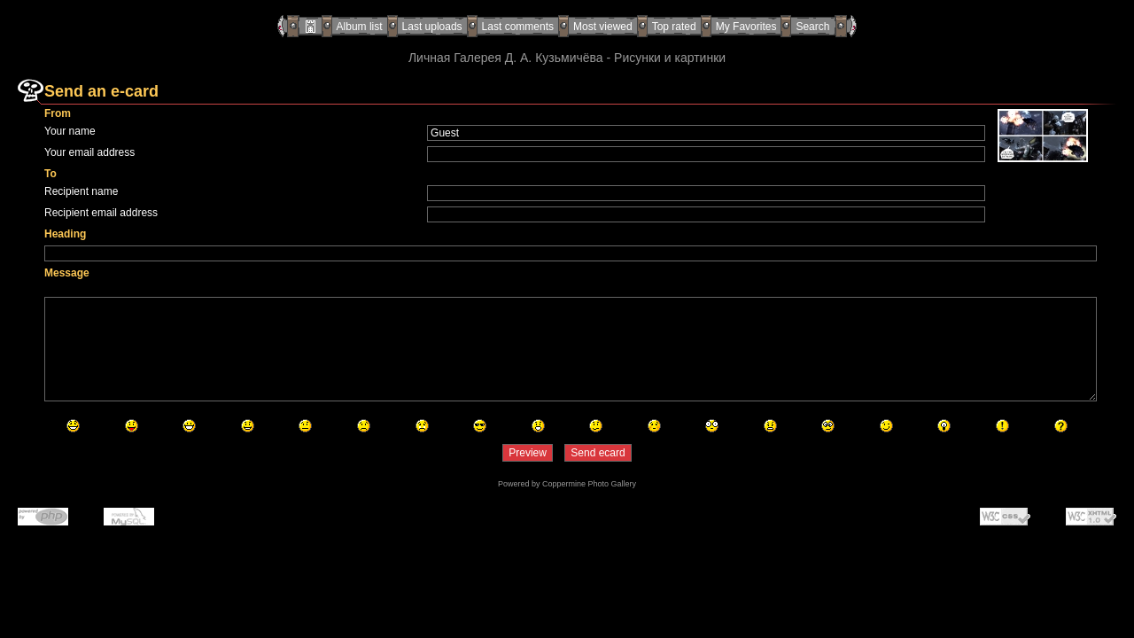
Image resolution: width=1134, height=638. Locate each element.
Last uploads (432, 26)
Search (812, 26)
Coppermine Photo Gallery (589, 483)
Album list (360, 26)
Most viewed (603, 26)
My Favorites (746, 26)
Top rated (674, 26)
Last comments (518, 26)
